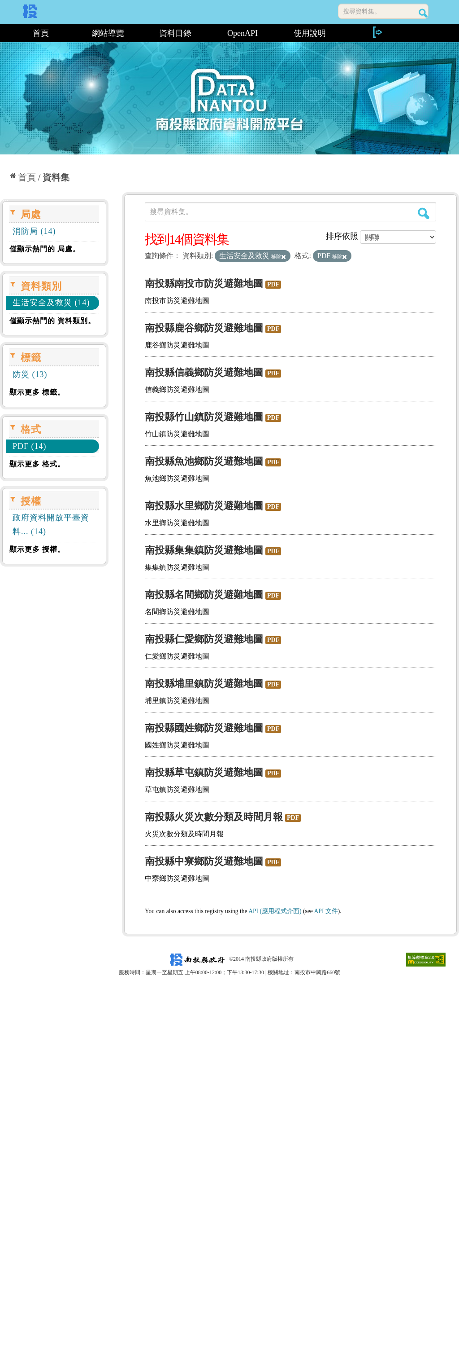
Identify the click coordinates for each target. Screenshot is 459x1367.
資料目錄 (175, 33)
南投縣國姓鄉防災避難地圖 (204, 728)
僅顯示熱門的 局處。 (44, 249)
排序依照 (342, 236)
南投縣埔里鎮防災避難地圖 (204, 683)
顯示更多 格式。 (37, 464)
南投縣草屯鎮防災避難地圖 (204, 772)
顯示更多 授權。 (37, 549)
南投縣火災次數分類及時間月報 (214, 816)
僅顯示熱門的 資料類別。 (52, 321)
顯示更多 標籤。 (37, 392)
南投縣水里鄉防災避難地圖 (204, 505)
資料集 (56, 177)
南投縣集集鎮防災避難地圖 (204, 550)
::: (3, 33)
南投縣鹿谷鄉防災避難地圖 (204, 328)
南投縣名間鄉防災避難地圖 (204, 594)
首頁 (41, 33)
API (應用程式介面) (274, 911)
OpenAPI (242, 33)
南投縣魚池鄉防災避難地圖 (204, 461)
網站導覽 (108, 33)
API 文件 (326, 911)
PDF (273, 284)
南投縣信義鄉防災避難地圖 (204, 372)
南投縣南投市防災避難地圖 (204, 283)
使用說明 (310, 33)
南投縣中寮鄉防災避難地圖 (204, 861)
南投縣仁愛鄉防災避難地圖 (204, 639)
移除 (278, 256)
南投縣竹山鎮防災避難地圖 (204, 416)
